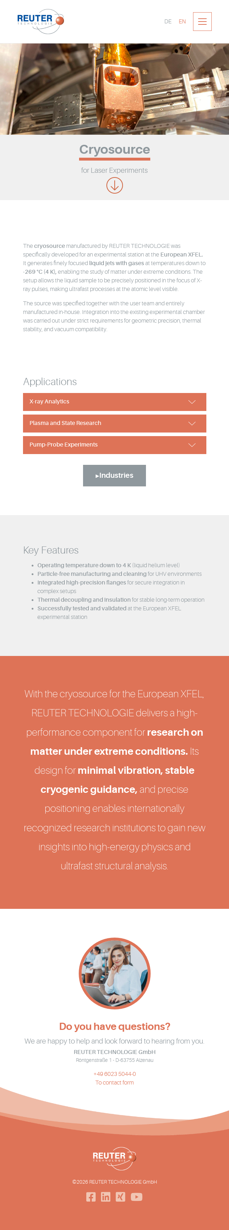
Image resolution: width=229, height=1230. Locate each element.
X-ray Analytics (49, 401)
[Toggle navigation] (202, 21)
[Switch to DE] (167, 21)
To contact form (114, 1082)
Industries (116, 475)
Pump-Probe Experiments (63, 444)
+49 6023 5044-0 (114, 1074)
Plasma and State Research (65, 423)
